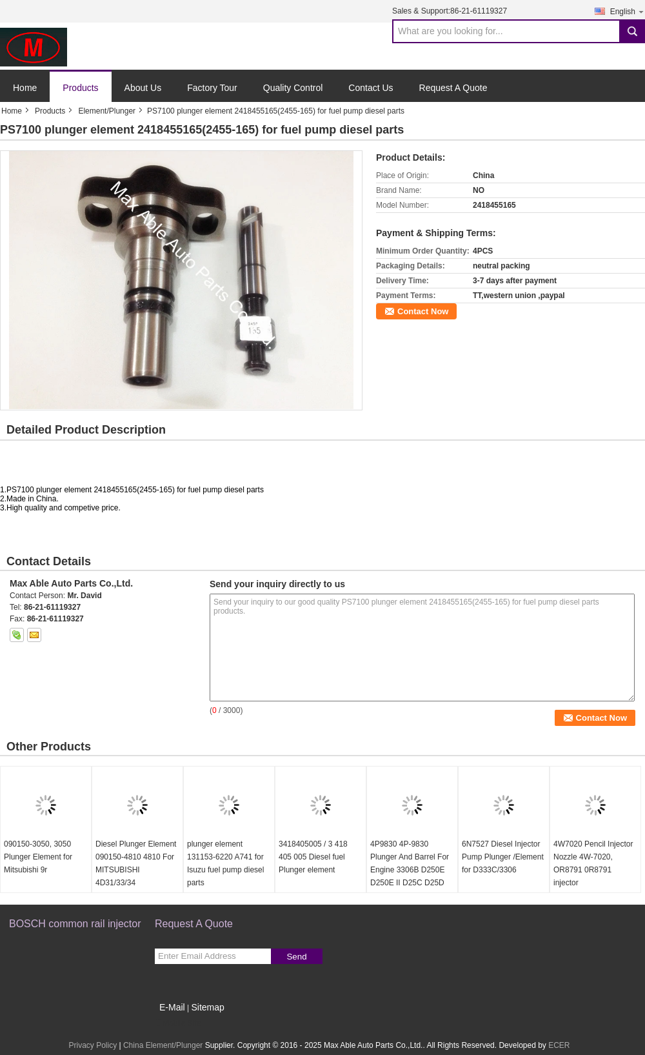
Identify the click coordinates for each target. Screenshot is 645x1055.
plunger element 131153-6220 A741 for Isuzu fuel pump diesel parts (225, 863)
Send (296, 956)
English (627, 11)
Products (80, 88)
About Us (143, 88)
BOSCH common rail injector (75, 923)
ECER (559, 1045)
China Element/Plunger (163, 1045)
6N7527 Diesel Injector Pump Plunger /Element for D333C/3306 (503, 856)
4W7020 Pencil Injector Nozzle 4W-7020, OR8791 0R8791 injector (593, 863)
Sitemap (207, 1007)
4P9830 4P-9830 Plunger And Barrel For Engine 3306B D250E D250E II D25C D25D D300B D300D (409, 869)
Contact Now (422, 311)
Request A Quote (453, 88)
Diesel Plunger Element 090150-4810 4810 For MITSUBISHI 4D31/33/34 (135, 863)
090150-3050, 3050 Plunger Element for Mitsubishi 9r (38, 856)
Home (25, 88)
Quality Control (293, 88)
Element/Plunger (106, 111)
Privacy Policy (92, 1045)
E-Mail (172, 1007)
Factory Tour (212, 88)
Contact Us (370, 88)
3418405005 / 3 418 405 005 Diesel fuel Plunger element (313, 856)
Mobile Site (178, 1023)
